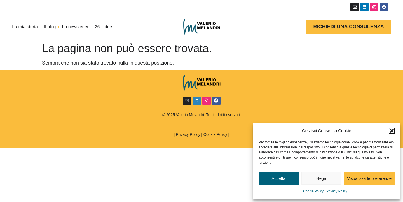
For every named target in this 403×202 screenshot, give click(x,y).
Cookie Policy (313, 191)
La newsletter (75, 26)
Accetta (278, 178)
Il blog (50, 26)
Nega (321, 178)
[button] (392, 131)
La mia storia (25, 26)
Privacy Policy (336, 191)
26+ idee (103, 26)
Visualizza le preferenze (369, 178)
